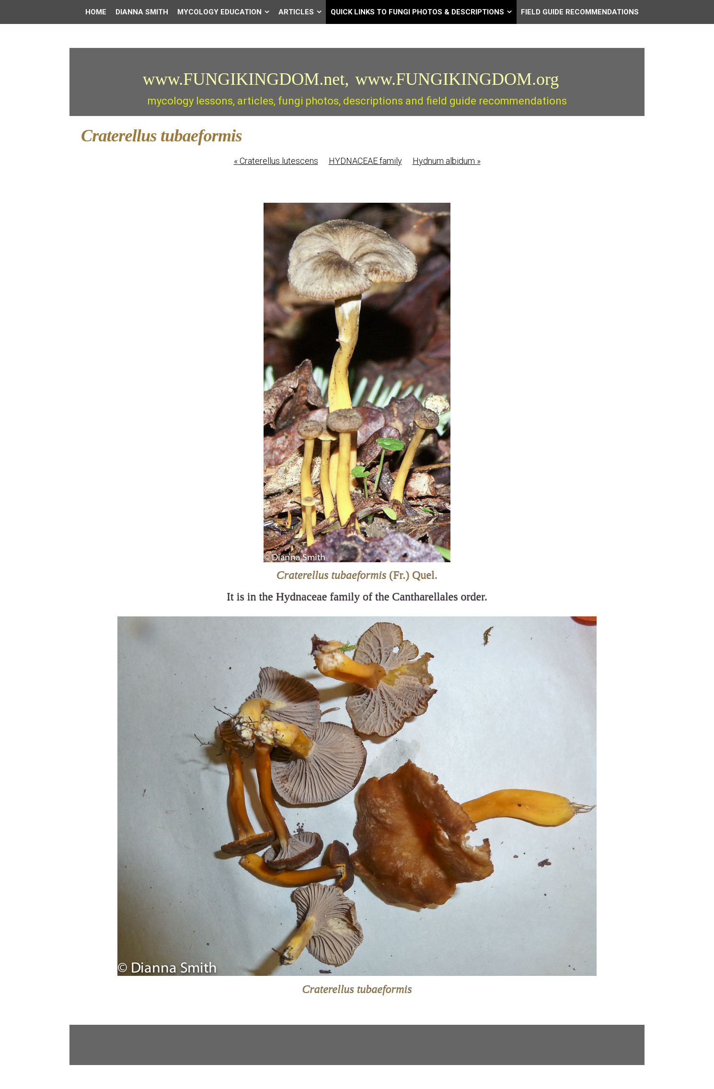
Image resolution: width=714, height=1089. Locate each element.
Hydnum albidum (447, 161)
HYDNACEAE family (365, 161)
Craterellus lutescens (276, 161)
